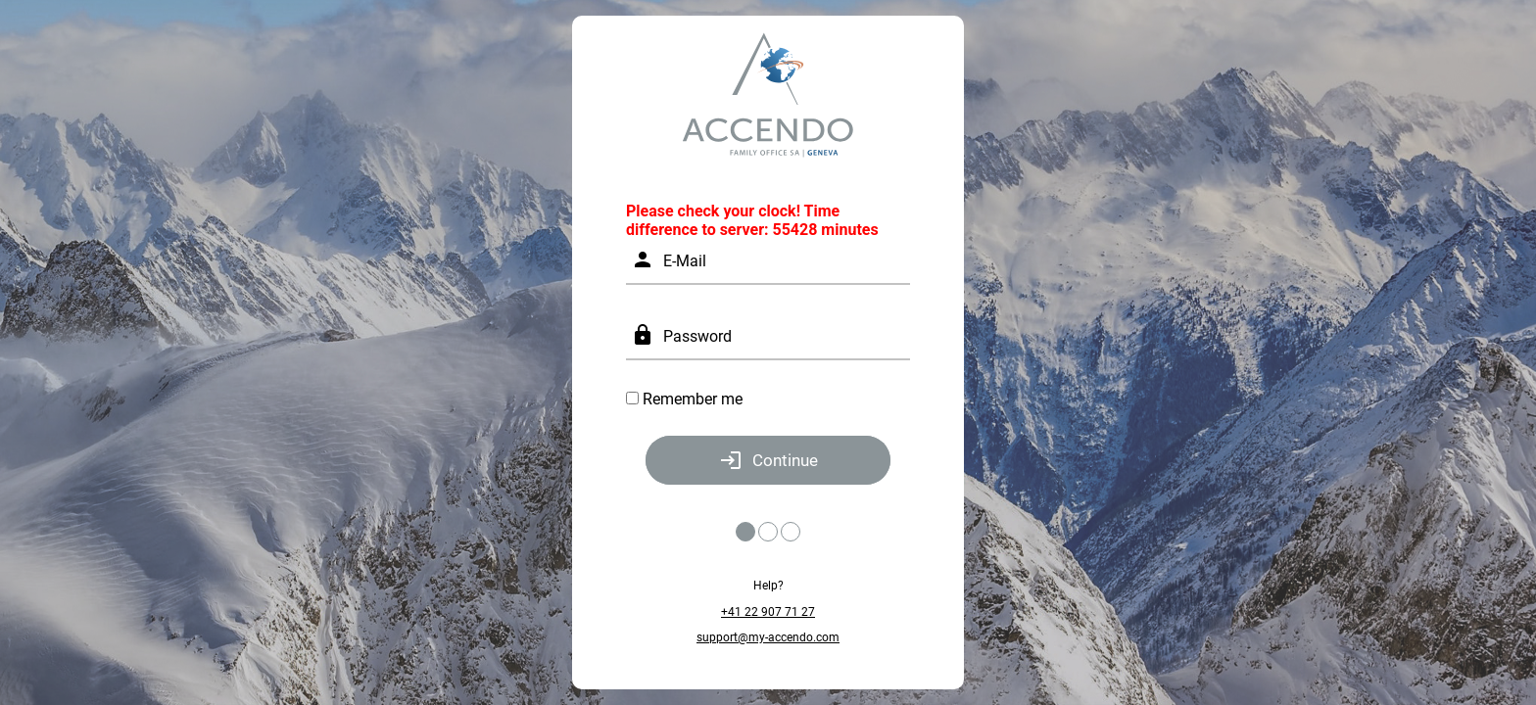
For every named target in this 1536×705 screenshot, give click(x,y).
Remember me (693, 399)
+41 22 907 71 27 (768, 612)
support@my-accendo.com (768, 637)
